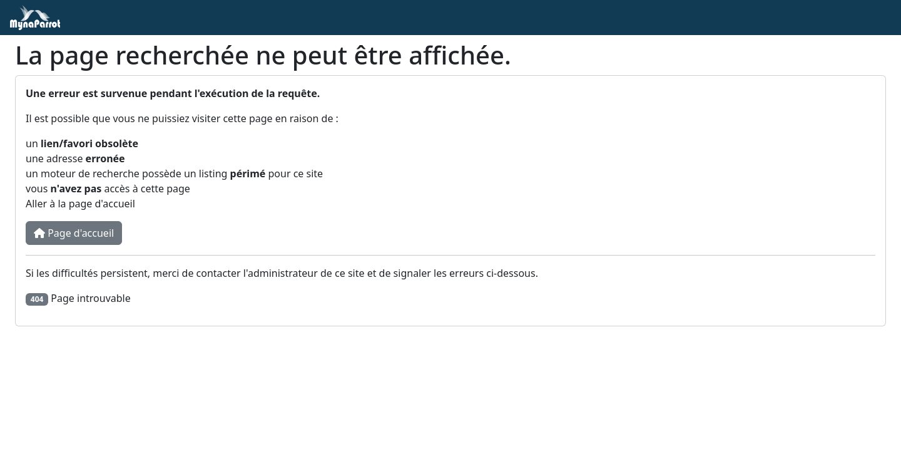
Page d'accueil (74, 233)
